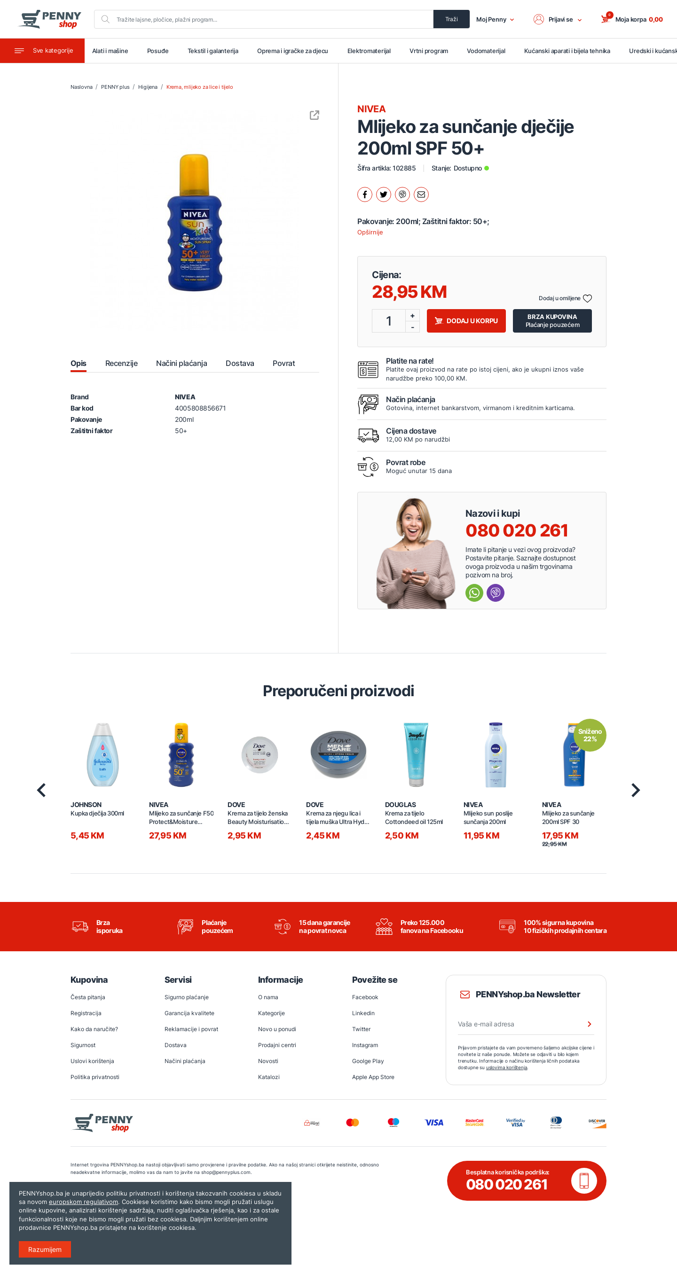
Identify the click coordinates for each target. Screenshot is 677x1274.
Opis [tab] (79, 363)
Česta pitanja (88, 998)
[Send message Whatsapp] (474, 593)
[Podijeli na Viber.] (402, 194)
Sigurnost (83, 1045)
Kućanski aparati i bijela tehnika (569, 51)
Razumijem (45, 1249)
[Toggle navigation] (42, 51)
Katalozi (269, 1077)
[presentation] (41, 791)
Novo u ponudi (277, 1029)
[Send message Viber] (495, 593)
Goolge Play (368, 1061)
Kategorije (271, 1014)
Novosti (268, 1061)
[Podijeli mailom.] (421, 194)
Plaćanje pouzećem (553, 320)
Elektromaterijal (371, 51)
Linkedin (363, 1014)
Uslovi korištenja (92, 1061)
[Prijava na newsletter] (583, 1025)
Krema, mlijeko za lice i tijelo (199, 87)
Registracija (86, 1014)
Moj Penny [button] (495, 19)
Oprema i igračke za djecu (295, 51)
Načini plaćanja (185, 1061)
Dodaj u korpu (466, 321)
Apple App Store (373, 1077)
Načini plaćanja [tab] (181, 363)
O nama (268, 998)
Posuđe (160, 51)
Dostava (176, 1045)
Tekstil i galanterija (214, 51)
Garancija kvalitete (189, 1014)
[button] (558, 19)
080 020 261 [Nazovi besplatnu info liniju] (516, 530)
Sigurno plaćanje (187, 998)
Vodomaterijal (488, 51)
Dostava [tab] (240, 363)
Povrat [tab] (284, 363)
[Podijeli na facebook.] (364, 194)
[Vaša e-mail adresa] (526, 1025)
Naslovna (81, 87)
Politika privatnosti (95, 1077)
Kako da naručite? (94, 1029)
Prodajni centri (277, 1045)
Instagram (365, 1045)
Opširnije (370, 232)
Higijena (147, 87)
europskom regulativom (83, 1201)
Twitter (361, 1029)
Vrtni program (430, 51)
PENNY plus (115, 87)
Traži (451, 19)
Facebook (365, 998)
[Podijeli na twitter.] (383, 194)
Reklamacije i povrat (191, 1029)
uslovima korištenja (506, 1068)
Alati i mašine (112, 51)
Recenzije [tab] (121, 363)
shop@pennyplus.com (226, 1172)
